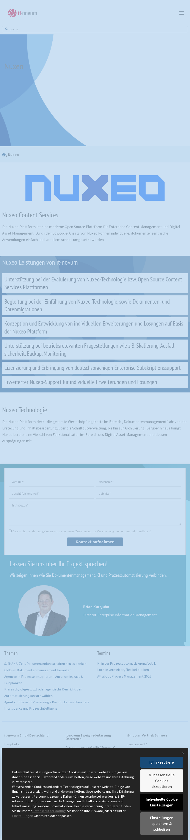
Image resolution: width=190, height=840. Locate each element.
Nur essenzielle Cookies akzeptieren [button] (162, 780)
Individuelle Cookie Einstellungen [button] (162, 802)
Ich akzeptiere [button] (161, 762)
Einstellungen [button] (22, 816)
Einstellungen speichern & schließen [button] (161, 823)
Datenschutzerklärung (49, 811)
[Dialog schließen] (183, 753)
